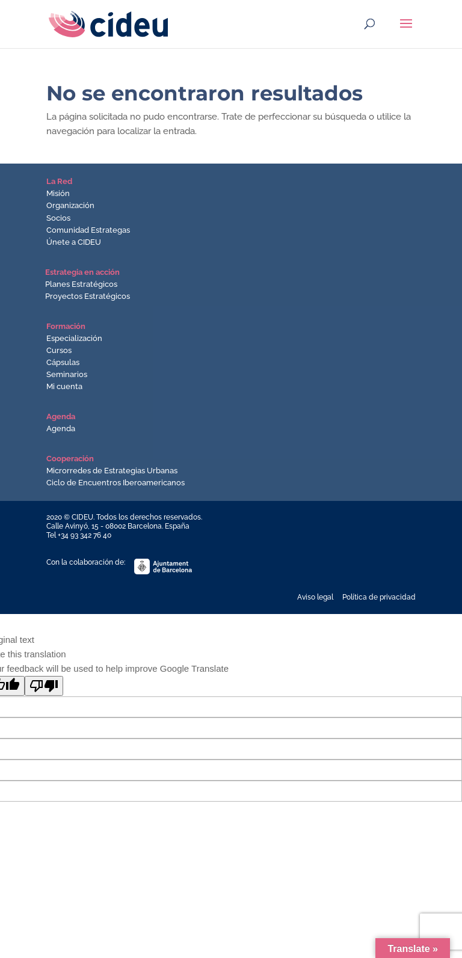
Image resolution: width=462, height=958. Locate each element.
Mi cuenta (64, 386)
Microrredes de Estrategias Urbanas (111, 470)
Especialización (74, 338)
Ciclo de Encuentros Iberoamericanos (115, 482)
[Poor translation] (44, 686)
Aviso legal (315, 597)
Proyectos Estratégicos (87, 296)
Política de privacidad (379, 597)
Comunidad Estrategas (88, 230)
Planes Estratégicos (81, 284)
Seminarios (66, 374)
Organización (70, 205)
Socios (58, 218)
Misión (58, 193)
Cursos (59, 350)
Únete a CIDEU (73, 242)
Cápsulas (62, 362)
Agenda (60, 428)
